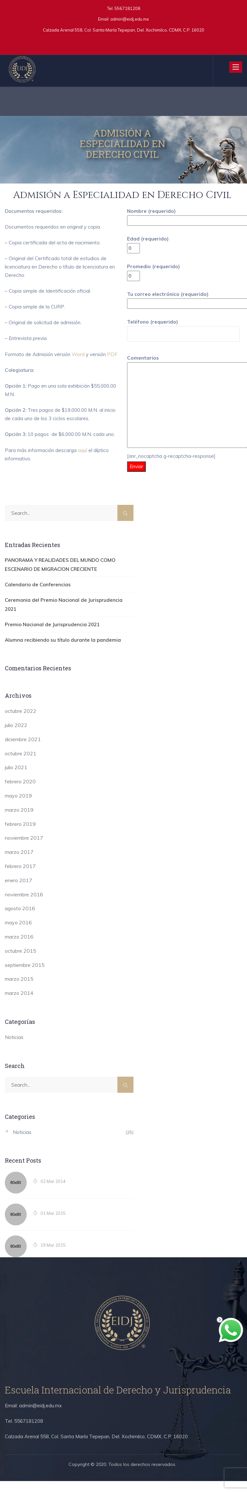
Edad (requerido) (148, 245)
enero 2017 (18, 891)
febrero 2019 (20, 835)
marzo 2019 (19, 820)
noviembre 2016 (24, 905)
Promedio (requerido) (154, 274)
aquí (83, 478)
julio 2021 (16, 778)
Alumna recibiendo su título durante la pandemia (55, 651)
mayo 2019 (18, 806)
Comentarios (183, 409)
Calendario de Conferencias (33, 606)
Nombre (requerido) (183, 216)
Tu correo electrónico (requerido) (183, 303)
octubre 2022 (20, 722)
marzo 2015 (19, 990)
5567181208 (127, 8)
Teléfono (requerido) (183, 333)
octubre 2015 (20, 961)
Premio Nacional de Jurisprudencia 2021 (46, 636)
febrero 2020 (20, 792)
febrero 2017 (20, 877)
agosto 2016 (20, 919)
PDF (10, 369)
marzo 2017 (19, 863)
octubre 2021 (20, 764)
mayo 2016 (18, 933)
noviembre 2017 (24, 849)
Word (80, 361)
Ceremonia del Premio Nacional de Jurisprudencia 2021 (61, 621)
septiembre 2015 (25, 976)
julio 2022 (16, 736)
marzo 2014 (19, 1004)
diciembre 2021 (23, 750)
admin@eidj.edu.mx (129, 19)
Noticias (14, 1048)
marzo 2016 (19, 947)
